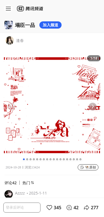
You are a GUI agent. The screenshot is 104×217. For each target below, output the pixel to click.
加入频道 (50, 24)
